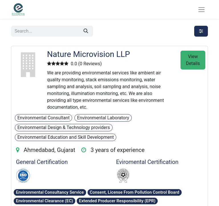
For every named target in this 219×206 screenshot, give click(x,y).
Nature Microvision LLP (88, 54)
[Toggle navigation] (201, 9)
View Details (193, 60)
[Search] (86, 31)
